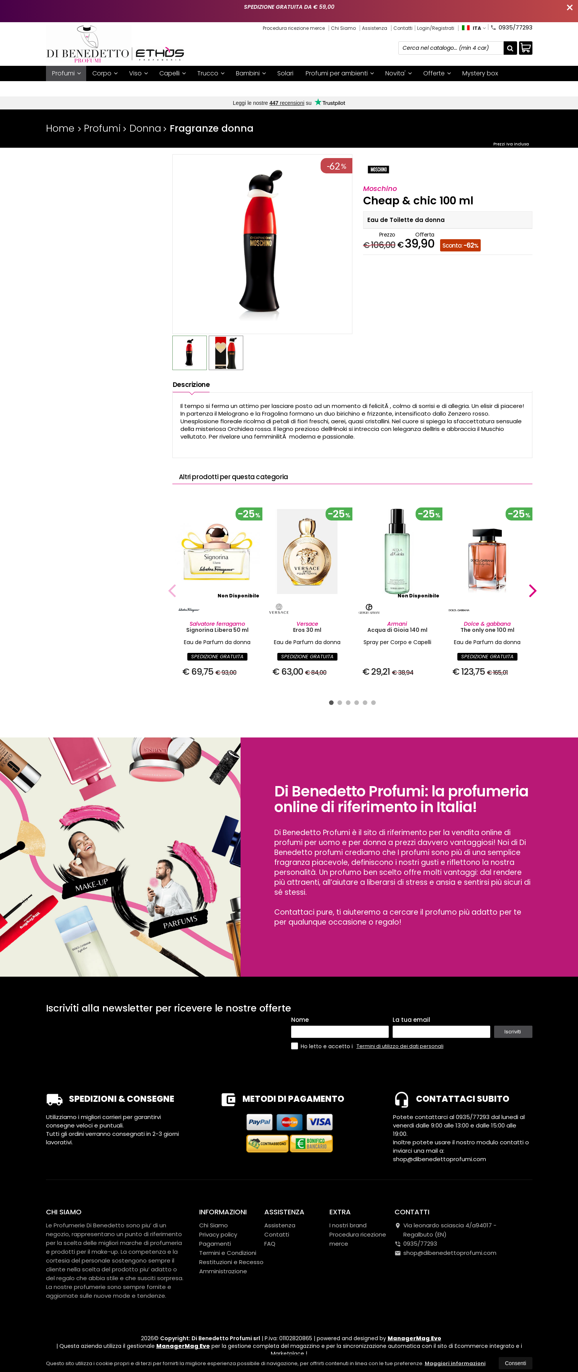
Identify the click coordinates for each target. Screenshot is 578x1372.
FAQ (269, 1244)
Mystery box (480, 73)
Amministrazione (223, 1271)
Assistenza (374, 28)
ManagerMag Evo (414, 1338)
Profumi (66, 73)
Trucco (210, 73)
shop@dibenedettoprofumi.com (445, 1253)
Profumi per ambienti (340, 73)
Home (60, 128)
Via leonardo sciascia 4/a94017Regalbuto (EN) (445, 1229)
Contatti (403, 28)
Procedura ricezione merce (294, 28)
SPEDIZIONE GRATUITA (217, 656)
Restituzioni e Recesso (231, 1262)
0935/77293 (511, 26)
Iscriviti (512, 1031)
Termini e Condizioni (227, 1253)
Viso (138, 73)
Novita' (398, 73)
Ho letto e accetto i (322, 1046)
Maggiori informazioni (455, 1363)
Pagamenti (215, 1244)
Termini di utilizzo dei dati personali (400, 1046)
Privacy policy (218, 1234)
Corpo (105, 73)
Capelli (172, 73)
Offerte (437, 73)
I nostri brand (71, 88)
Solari (285, 73)
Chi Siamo (343, 28)
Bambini (251, 73)
